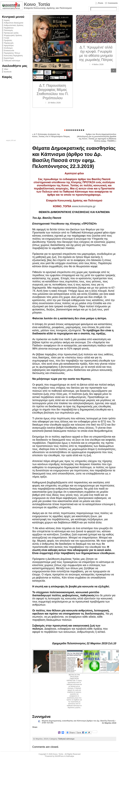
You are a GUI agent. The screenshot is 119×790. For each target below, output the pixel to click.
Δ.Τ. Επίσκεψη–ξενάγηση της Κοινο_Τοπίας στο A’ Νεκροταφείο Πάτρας (51, 135)
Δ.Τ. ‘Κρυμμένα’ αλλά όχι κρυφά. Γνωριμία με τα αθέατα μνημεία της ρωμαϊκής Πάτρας (96, 53)
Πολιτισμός (8, 30)
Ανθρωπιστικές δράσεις (13, 25)
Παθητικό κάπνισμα (12, 60)
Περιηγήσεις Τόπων (12, 53)
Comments (113, 3)
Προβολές (8, 40)
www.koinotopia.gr (84, 206)
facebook (8, 72)
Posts (100, 3)
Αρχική (7, 20)
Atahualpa (70, 756)
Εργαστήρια (9, 58)
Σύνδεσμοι (8, 48)
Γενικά (6, 38)
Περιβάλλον (9, 28)
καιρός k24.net (11, 140)
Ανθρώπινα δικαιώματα (13, 23)
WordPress (59, 756)
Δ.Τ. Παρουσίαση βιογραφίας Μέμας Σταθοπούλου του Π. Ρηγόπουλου (53, 91)
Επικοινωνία (9, 50)
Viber (6, 69)
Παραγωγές (9, 43)
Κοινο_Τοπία (37, 4)
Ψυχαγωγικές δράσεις (13, 35)
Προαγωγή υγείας (11, 33)
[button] (65, 130)
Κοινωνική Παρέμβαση (13, 55)
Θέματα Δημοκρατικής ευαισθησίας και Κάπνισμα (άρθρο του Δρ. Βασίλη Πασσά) (78, 721)
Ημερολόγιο (9, 45)
